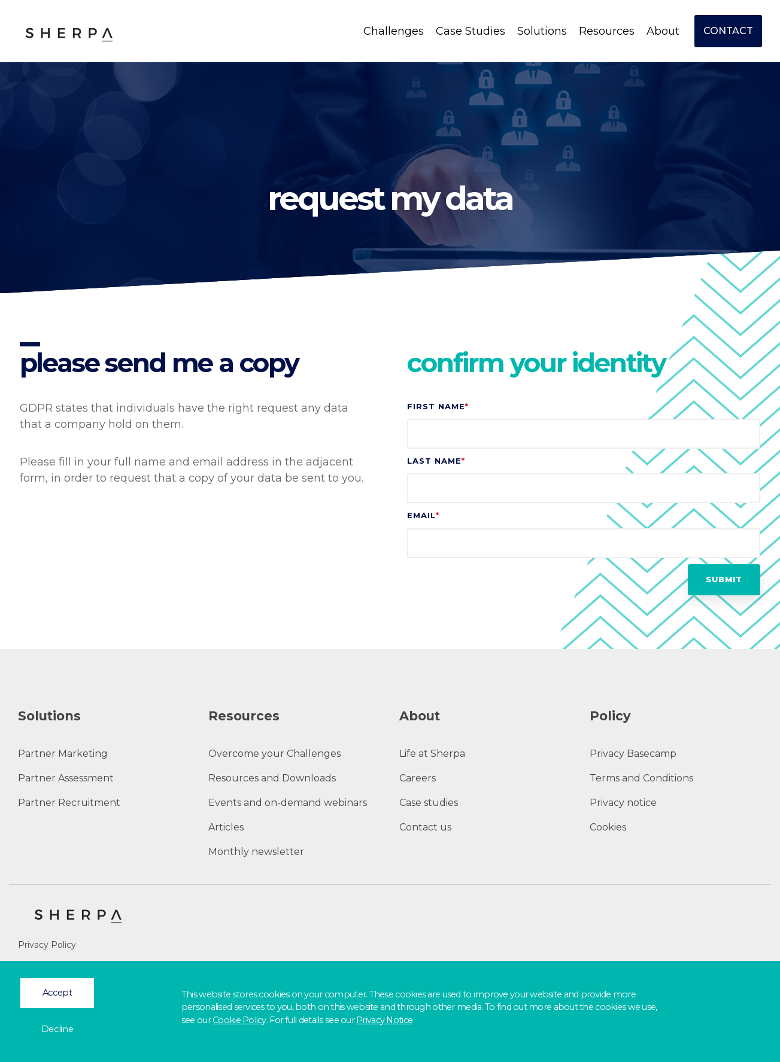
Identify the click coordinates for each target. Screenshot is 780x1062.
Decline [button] (57, 1029)
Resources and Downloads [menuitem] (272, 778)
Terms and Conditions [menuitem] (641, 778)
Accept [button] (57, 992)
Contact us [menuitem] (425, 827)
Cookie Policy (239, 1020)
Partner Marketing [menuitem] (63, 753)
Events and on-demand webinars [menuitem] (287, 802)
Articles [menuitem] (226, 827)
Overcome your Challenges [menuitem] (274, 753)
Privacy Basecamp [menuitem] (633, 753)
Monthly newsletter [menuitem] (256, 851)
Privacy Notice (384, 1020)
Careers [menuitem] (417, 778)
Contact (728, 30)
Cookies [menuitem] (608, 827)
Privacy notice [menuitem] (623, 802)
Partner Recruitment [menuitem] (69, 802)
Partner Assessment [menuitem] (66, 778)
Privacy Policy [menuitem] (47, 944)
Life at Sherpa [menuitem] (432, 753)
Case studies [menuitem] (428, 802)
